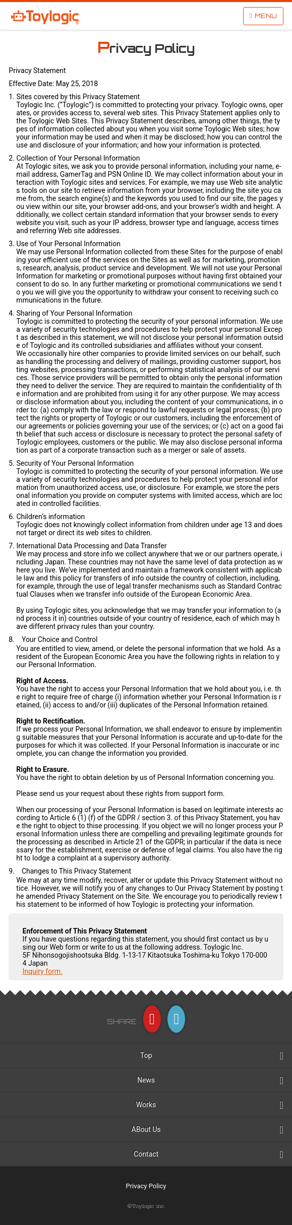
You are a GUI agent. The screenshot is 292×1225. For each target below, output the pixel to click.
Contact (146, 1154)
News (146, 1080)
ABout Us (146, 1129)
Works (146, 1105)
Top (146, 1055)
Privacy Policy (146, 1186)
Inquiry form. (43, 971)
